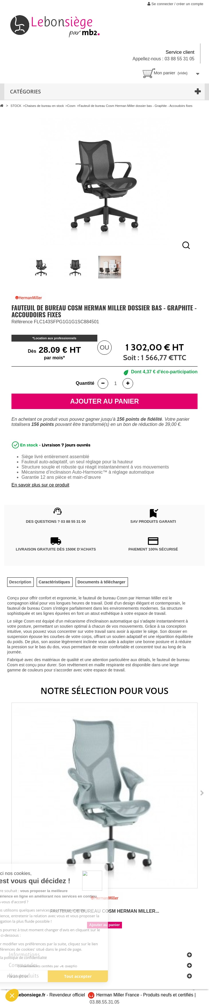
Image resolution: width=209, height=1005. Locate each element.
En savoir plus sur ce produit (40, 484)
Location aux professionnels (55, 338)
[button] (12, 995)
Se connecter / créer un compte (175, 4)
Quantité (85, 383)
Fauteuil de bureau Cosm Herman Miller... (104, 911)
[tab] (20, 582)
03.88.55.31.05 (104, 1002)
